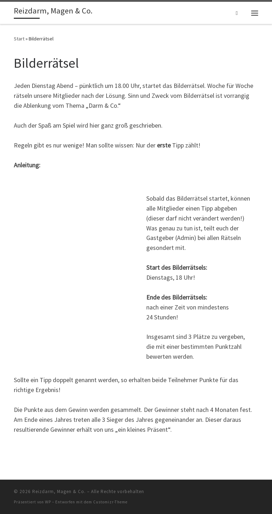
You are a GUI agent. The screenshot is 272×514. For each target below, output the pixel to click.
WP (48, 501)
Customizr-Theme (110, 501)
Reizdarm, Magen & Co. (59, 491)
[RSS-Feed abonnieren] (257, 493)
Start (19, 38)
